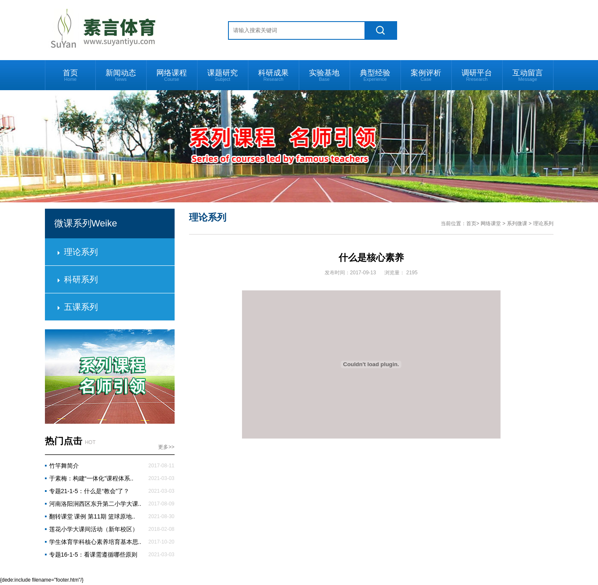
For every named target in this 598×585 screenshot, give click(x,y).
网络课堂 (491, 223)
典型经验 (375, 75)
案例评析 (426, 75)
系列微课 (517, 223)
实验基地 (324, 75)
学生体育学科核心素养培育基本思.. (95, 541)
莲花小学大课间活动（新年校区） (93, 529)
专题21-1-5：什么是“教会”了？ (89, 491)
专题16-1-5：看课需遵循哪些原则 (93, 554)
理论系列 (81, 252)
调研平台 (477, 75)
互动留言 (527, 75)
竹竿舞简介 (64, 465)
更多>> (166, 447)
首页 (70, 75)
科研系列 (81, 279)
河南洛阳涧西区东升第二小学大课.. (95, 503)
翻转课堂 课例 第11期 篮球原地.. (92, 516)
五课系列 (81, 307)
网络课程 (171, 75)
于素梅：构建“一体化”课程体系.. (91, 478)
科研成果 (273, 75)
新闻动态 (121, 75)
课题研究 (222, 75)
